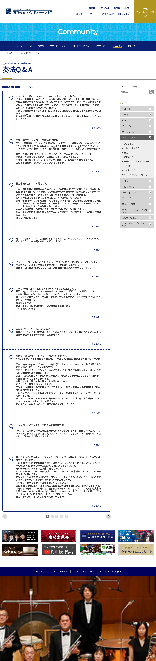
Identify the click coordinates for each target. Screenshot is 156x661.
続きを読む (96, 128)
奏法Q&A (29, 53)
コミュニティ (123, 14)
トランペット (128, 137)
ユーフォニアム (129, 192)
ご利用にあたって (59, 571)
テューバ (126, 198)
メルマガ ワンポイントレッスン (138, 174)
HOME (9, 53)
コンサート (81, 14)
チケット (94, 14)
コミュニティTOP (24, 46)
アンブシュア (129, 143)
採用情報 (117, 8)
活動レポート (133, 46)
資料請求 (92, 8)
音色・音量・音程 (131, 148)
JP (125, 8)
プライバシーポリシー (82, 571)
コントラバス (128, 203)
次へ (108, 516)
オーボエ (126, 114)
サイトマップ (41, 571)
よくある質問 (129, 170)
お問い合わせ (104, 8)
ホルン (125, 181)
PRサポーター (101, 46)
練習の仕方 (129, 157)
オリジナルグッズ (81, 46)
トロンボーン (128, 186)
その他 (127, 165)
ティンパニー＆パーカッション (135, 210)
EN (128, 8)
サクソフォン (128, 131)
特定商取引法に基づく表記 (109, 571)
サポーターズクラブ (58, 46)
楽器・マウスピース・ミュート (137, 161)
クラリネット (128, 126)
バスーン (126, 120)
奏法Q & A (117, 46)
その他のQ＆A (129, 217)
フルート (126, 108)
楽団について (108, 14)
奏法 (126, 152)
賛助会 (41, 46)
